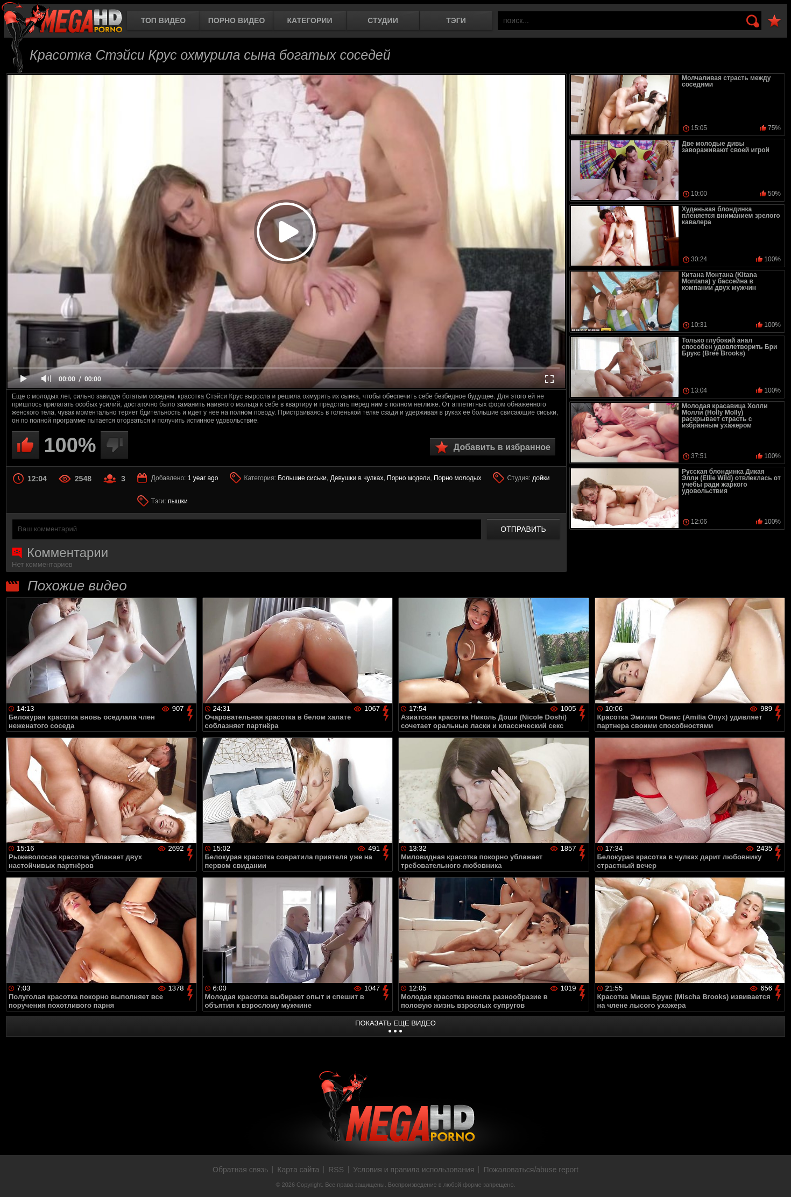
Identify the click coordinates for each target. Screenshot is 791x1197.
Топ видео (163, 20)
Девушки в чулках (357, 478)
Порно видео (236, 20)
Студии (383, 20)
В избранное (774, 21)
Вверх (775, 1177)
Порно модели (408, 478)
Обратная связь (240, 1169)
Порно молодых (457, 478)
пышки (178, 501)
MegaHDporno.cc (62, 18)
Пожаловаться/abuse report (530, 1169)
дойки (540, 478)
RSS (336, 1169)
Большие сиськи (302, 478)
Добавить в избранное (502, 447)
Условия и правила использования (413, 1169)
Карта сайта (298, 1169)
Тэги (456, 20)
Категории (310, 20)
